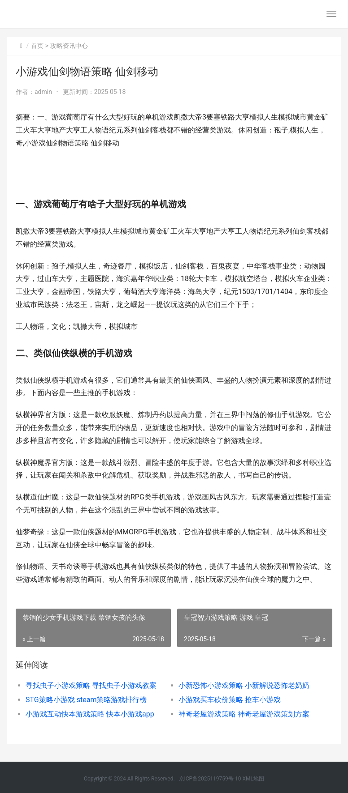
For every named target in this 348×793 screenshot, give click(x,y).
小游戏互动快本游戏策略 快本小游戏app (90, 714)
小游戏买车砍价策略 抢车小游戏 (229, 699)
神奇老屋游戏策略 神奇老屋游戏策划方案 (243, 714)
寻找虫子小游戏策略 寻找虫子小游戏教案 (91, 685)
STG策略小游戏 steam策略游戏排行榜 (86, 699)
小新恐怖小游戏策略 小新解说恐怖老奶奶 (243, 685)
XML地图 (253, 779)
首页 (37, 45)
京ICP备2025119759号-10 (210, 779)
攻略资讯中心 (69, 45)
